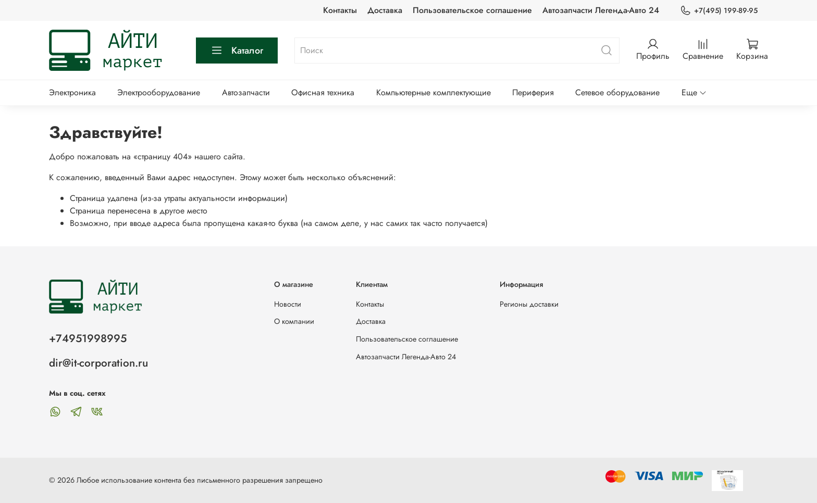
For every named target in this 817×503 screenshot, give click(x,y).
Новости (287, 304)
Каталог (237, 50)
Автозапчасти (246, 92)
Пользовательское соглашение (472, 10)
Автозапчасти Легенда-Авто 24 (600, 10)
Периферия (533, 92)
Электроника (72, 92)
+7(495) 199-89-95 (719, 10)
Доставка (384, 10)
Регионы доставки (529, 304)
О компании (294, 321)
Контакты (340, 10)
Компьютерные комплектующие (433, 92)
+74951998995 (88, 338)
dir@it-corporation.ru (98, 363)
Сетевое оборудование (617, 92)
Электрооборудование (158, 92)
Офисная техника (322, 92)
